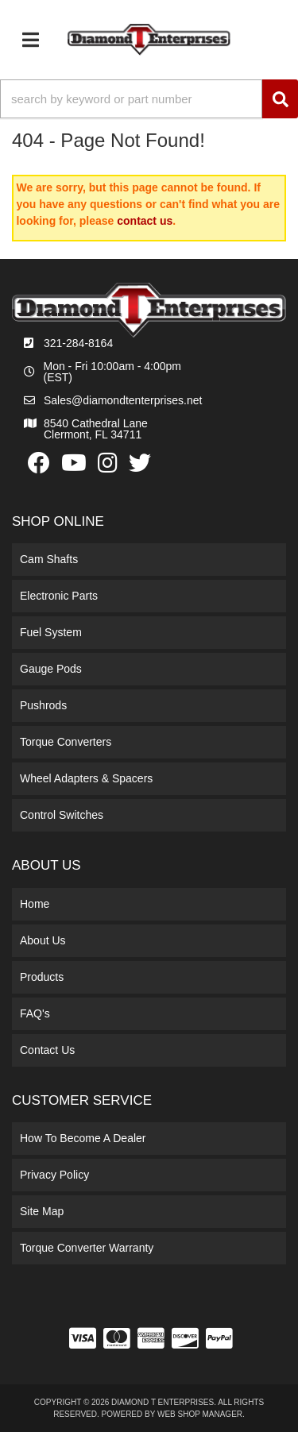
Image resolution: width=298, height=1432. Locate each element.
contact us (144, 220)
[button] (149, 98)
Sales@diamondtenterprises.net (123, 400)
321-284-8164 (78, 343)
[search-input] (131, 99)
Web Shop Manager (199, 1414)
